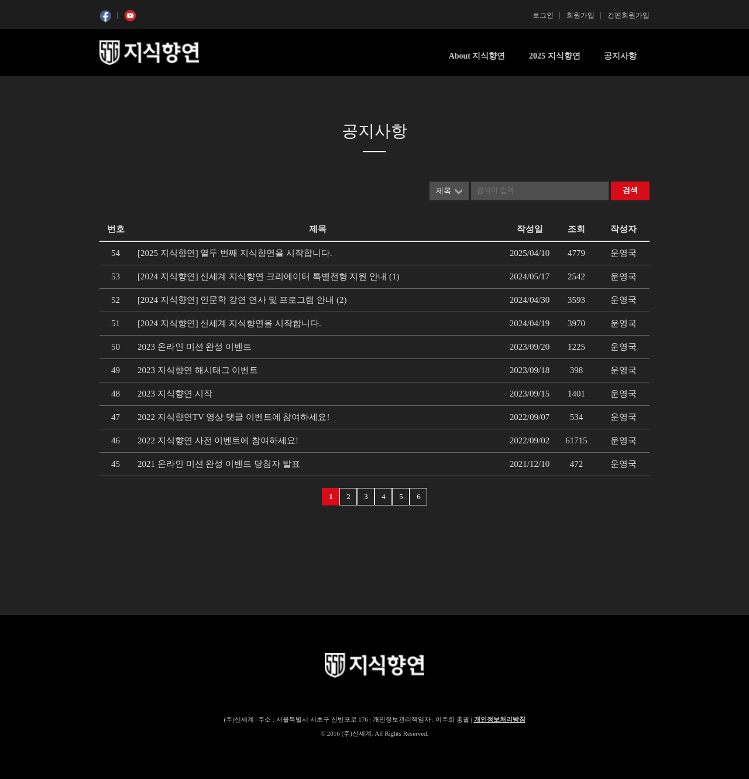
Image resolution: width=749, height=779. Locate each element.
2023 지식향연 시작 (175, 393)
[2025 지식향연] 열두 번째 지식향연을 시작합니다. (235, 253)
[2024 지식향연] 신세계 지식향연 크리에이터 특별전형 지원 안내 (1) (268, 276)
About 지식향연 (477, 56)
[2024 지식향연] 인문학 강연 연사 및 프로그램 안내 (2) (242, 300)
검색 (630, 190)
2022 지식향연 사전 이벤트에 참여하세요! (218, 440)
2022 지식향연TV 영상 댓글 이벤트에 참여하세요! (233, 417)
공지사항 (620, 56)
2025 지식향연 (554, 56)
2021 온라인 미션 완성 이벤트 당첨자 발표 (219, 464)
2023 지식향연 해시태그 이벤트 (198, 370)
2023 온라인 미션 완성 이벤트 (195, 346)
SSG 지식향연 (149, 52)
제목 (443, 190)
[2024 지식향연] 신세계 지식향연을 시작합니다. (229, 323)
